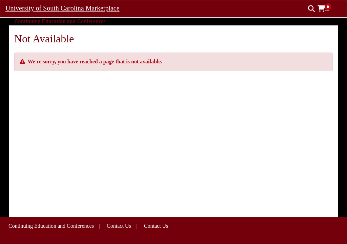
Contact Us (156, 226)
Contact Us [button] (119, 226)
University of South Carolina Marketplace (62, 8)
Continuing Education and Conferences (51, 226)
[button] (327, 8)
